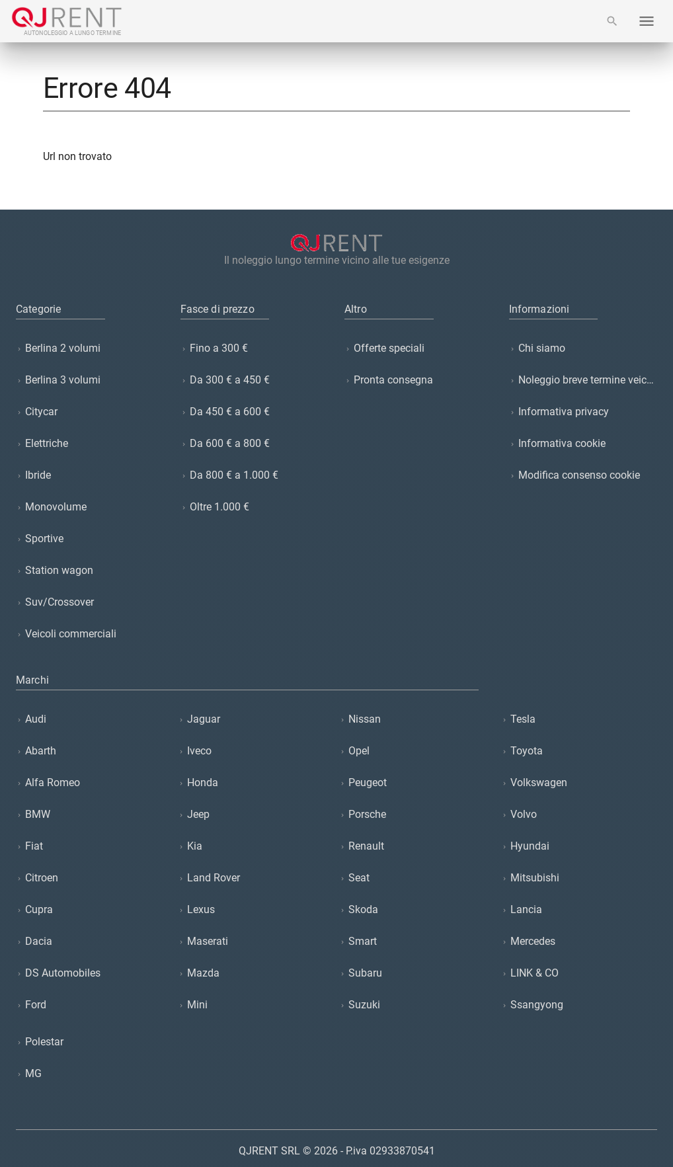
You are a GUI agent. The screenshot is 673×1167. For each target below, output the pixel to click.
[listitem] (90, 348)
